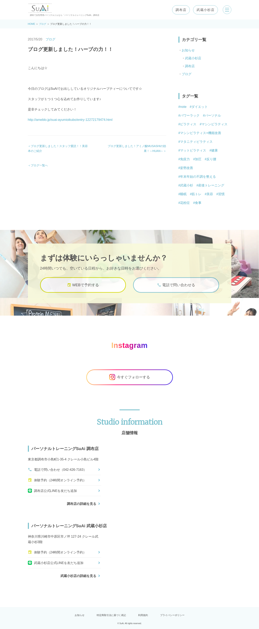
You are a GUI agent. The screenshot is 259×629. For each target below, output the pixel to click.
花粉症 (185, 203)
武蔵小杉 (186, 185)
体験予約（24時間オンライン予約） (57, 480)
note (183, 106)
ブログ (42, 24)
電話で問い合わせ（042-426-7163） (57, 470)
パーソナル (213, 115)
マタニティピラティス (196, 141)
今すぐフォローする (129, 377)
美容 (210, 194)
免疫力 (185, 159)
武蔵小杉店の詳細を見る (78, 576)
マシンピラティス (214, 124)
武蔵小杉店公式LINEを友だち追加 (56, 563)
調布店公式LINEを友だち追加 (52, 491)
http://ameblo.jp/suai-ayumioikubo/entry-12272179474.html (70, 119)
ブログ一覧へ (39, 165)
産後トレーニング (211, 185)
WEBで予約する (83, 289)
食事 (198, 203)
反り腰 (211, 159)
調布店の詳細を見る (81, 504)
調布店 (179, 10)
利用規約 (143, 615)
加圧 (198, 159)
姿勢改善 (186, 168)
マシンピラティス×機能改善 (200, 133)
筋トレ (196, 194)
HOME (31, 24)
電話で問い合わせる (176, 289)
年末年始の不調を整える (198, 176)
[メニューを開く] (226, 10)
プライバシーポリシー (172, 615)
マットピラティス (193, 150)
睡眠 (183, 194)
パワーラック (190, 115)
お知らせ (188, 50)
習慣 (221, 194)
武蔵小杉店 (204, 10)
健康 (214, 150)
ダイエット (199, 106)
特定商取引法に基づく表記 (111, 615)
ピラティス (188, 124)
